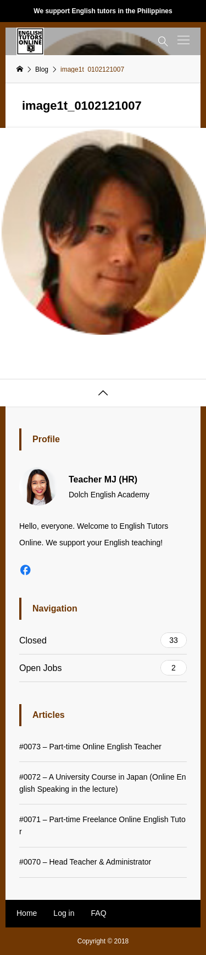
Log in (63, 913)
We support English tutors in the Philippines (103, 11)
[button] (183, 40)
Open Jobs (103, 667)
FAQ (99, 913)
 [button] (103, 393)
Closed (103, 640)
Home (26, 913)
